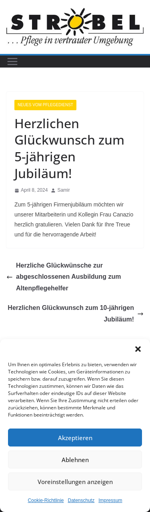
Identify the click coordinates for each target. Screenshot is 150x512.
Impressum (110, 500)
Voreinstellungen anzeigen (75, 482)
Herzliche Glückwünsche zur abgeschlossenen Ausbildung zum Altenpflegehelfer (63, 277)
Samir (63, 190)
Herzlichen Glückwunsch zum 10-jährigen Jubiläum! (76, 313)
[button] (138, 349)
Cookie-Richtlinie (46, 500)
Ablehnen (75, 460)
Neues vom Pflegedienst (45, 105)
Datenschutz (81, 500)
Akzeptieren (75, 438)
